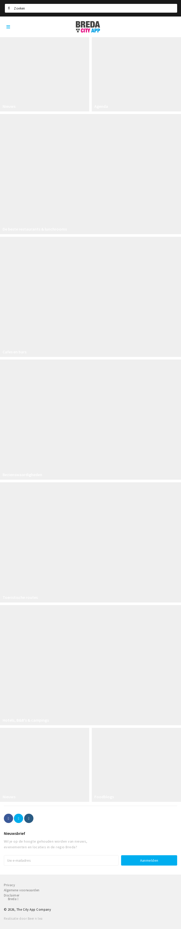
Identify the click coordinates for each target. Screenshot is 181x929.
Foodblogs (104, 796)
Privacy (9, 885)
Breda (13, 899)
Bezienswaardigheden (22, 474)
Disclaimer (12, 895)
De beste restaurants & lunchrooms (35, 229)
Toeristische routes (20, 597)
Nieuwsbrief (14, 833)
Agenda (101, 106)
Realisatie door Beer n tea (23, 918)
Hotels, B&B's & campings (26, 720)
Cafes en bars (14, 351)
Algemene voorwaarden (22, 890)
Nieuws (9, 106)
